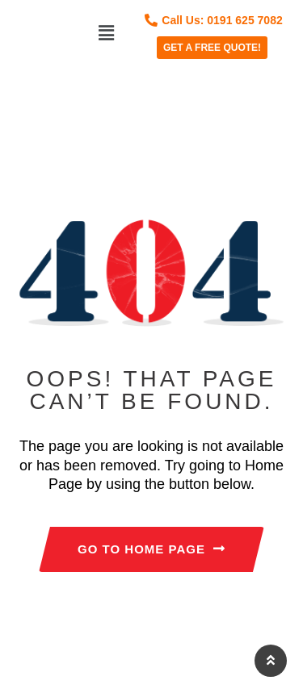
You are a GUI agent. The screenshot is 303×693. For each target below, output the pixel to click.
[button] (106, 33)
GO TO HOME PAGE (151, 549)
